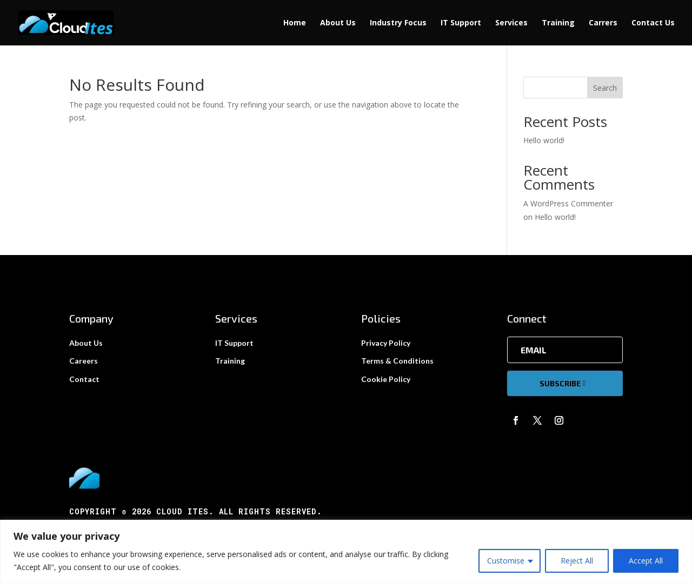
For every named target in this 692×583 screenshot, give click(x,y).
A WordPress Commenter (568, 203)
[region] (346, 551)
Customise (505, 560)
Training (558, 23)
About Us (338, 23)
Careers (83, 360)
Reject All (577, 560)
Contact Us (653, 23)
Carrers (603, 23)
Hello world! (543, 140)
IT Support (461, 23)
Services (511, 23)
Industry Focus (398, 23)
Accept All (646, 560)
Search (605, 88)
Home (294, 23)
